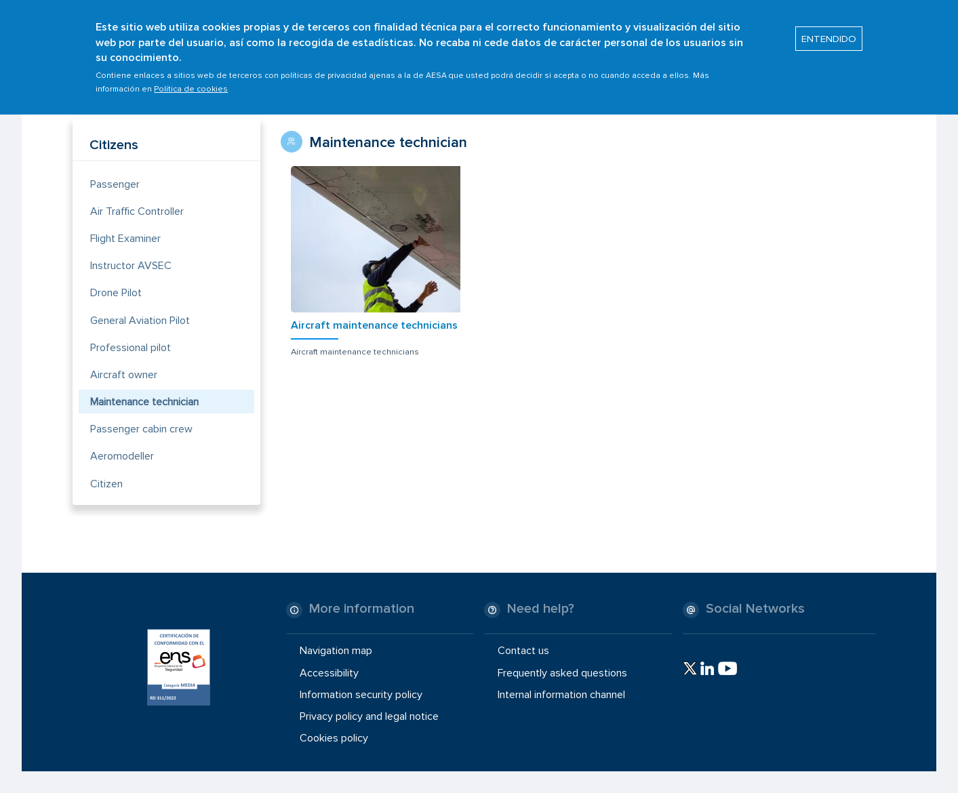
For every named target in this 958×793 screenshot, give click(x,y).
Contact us (523, 650)
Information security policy (361, 695)
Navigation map (336, 650)
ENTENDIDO (828, 31)
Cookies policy (334, 738)
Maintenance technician (144, 402)
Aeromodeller (122, 456)
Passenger (115, 184)
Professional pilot (130, 347)
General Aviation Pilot (140, 320)
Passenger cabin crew (141, 429)
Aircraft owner (123, 375)
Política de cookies (191, 82)
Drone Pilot (116, 293)
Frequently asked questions (562, 672)
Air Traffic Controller (137, 211)
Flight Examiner (125, 238)
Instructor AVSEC (131, 265)
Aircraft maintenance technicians (374, 325)
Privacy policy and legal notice (369, 716)
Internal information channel (561, 695)
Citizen (106, 484)
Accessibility (329, 672)
